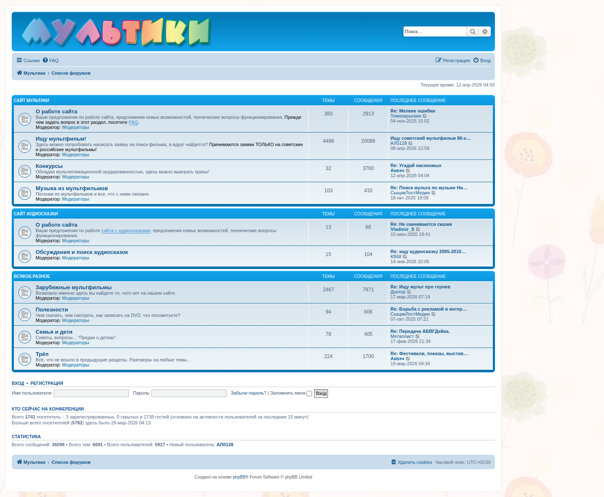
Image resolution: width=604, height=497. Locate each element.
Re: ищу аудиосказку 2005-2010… (428, 251)
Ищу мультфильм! (61, 139)
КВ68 (396, 256)
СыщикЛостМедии (410, 192)
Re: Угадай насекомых (416, 165)
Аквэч (397, 170)
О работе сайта (56, 111)
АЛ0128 (399, 143)
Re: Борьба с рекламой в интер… (429, 308)
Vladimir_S (402, 229)
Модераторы (75, 127)
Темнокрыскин (406, 115)
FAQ (133, 122)
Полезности (52, 309)
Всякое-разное (32, 276)
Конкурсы (49, 166)
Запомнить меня (291, 392)
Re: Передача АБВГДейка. (420, 331)
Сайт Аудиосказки (36, 214)
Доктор (398, 291)
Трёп (42, 354)
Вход (18, 383)
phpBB (239, 477)
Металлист (402, 336)
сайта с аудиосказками (126, 230)
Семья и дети (54, 332)
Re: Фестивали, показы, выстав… (429, 353)
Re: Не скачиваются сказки (421, 224)
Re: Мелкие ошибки (413, 110)
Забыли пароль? (248, 392)
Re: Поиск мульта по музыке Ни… (429, 187)
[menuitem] (50, 60)
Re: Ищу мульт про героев (420, 286)
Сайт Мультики (31, 100)
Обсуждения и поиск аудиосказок (82, 252)
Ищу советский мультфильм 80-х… (431, 138)
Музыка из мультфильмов (72, 188)
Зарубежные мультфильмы (74, 287)
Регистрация (47, 383)
